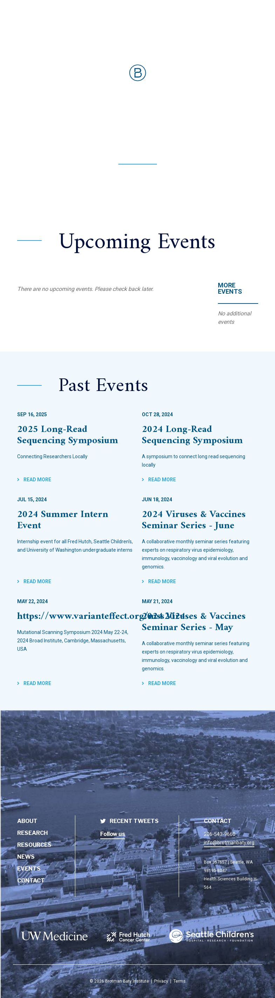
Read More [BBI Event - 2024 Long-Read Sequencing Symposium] (161, 479)
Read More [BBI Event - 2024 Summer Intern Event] (36, 581)
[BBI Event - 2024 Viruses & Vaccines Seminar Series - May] (200, 623)
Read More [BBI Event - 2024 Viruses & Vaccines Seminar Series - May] (161, 683)
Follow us (112, 834)
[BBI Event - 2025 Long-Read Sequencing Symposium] (75, 436)
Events (29, 868)
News (26, 856)
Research (32, 833)
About (27, 821)
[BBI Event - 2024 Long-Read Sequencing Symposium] (200, 436)
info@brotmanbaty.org (229, 842)
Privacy (161, 981)
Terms (179, 981)
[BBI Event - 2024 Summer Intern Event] (75, 522)
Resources (34, 845)
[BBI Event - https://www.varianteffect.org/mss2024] (75, 618)
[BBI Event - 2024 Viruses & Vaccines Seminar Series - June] (200, 522)
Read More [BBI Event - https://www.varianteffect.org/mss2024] (36, 683)
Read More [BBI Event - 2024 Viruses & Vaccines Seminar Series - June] (161, 581)
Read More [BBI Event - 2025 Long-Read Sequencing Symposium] (36, 479)
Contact (31, 880)
